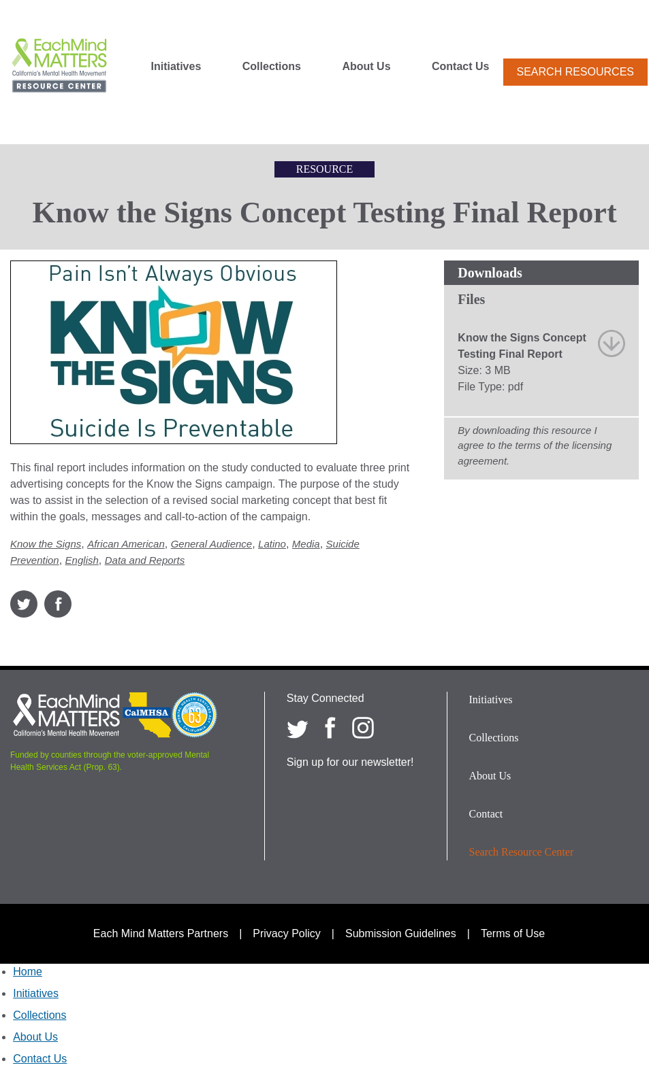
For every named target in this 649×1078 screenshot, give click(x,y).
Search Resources (575, 72)
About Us (366, 66)
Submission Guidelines (400, 933)
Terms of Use (513, 933)
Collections (271, 66)
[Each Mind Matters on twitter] (297, 728)
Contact (486, 814)
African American (126, 544)
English (82, 560)
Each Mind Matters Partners (160, 933)
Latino (272, 544)
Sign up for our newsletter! (350, 762)
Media (306, 544)
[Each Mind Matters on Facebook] (330, 728)
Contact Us (460, 66)
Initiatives (176, 66)
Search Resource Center (521, 852)
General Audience (212, 544)
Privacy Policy (287, 933)
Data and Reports (145, 560)
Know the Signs (45, 544)
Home (27, 971)
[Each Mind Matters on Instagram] (363, 728)
